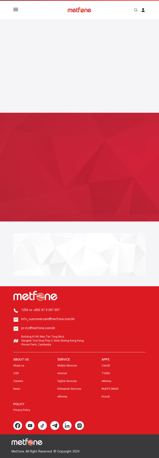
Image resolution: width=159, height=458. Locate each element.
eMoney (62, 396)
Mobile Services (67, 365)
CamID (106, 365)
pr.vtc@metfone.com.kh (38, 328)
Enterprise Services (69, 389)
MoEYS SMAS (110, 389)
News (16, 389)
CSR (16, 373)
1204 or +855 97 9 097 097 (40, 310)
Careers (18, 381)
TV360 (106, 373)
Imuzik (106, 396)
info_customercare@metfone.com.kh (48, 319)
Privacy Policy (21, 410)
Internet (62, 373)
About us (18, 365)
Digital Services (67, 381)
